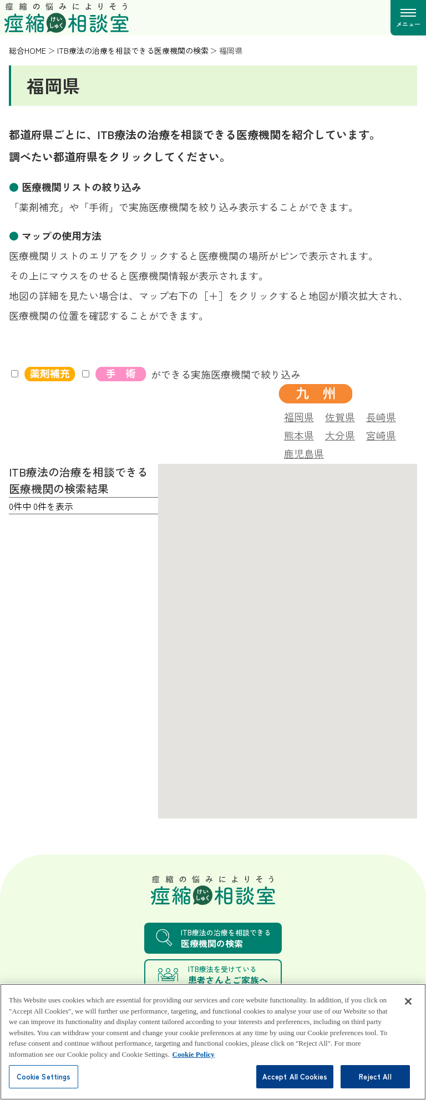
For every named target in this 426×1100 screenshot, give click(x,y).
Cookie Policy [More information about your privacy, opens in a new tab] (194, 1070)
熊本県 (299, 434)
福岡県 (299, 416)
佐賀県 (340, 416)
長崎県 (381, 416)
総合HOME (27, 50)
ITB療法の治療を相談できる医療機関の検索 (133, 50)
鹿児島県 (304, 452)
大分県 (340, 434)
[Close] (408, 1017)
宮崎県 (381, 434)
